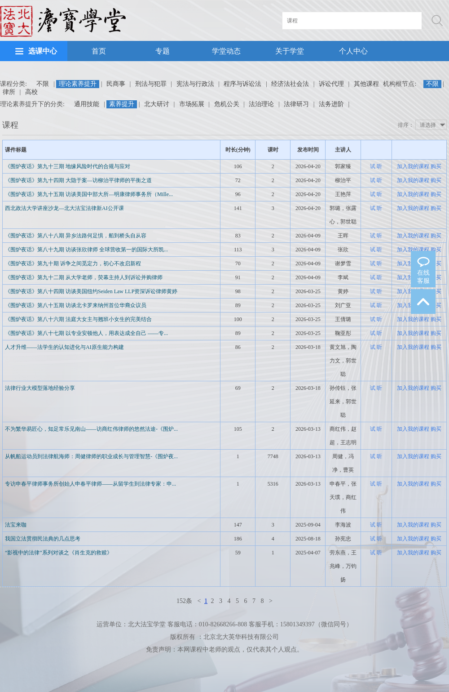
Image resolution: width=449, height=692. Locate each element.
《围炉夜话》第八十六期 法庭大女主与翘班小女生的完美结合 (78, 319)
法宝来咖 (15, 525)
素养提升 (121, 104)
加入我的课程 (413, 166)
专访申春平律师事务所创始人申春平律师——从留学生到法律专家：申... (90, 484)
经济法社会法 (290, 83)
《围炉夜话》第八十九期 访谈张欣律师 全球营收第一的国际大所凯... (86, 249)
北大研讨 (156, 104)
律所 (9, 92)
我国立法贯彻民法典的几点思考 (42, 539)
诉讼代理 (331, 83)
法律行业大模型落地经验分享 (40, 388)
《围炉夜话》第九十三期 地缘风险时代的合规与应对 (67, 166)
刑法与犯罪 (151, 83)
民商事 (115, 83)
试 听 (376, 166)
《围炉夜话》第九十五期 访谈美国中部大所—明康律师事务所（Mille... (89, 194)
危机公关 (226, 104)
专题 (162, 51)
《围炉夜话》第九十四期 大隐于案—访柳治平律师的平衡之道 (78, 180)
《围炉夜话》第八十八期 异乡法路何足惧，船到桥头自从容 (75, 235)
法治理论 (261, 104)
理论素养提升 (78, 83)
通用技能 (86, 104)
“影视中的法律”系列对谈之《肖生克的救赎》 (58, 552)
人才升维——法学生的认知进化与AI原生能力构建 (64, 347)
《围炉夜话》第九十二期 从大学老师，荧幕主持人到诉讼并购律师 (84, 277)
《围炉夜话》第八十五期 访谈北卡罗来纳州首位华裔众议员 (75, 305)
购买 (436, 166)
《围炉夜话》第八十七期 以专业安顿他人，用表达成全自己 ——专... (86, 333)
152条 (184, 601)
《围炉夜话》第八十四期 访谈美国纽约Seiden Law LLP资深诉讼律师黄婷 (91, 291)
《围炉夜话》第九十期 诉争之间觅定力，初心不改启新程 (73, 263)
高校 (31, 92)
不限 (42, 83)
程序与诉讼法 (242, 83)
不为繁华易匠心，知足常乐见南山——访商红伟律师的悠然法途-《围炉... (91, 429)
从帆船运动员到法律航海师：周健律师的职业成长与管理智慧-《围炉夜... (91, 456)
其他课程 (366, 83)
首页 (99, 51)
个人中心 (353, 51)
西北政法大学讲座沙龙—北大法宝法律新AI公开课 (64, 208)
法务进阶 (331, 104)
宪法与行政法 (195, 83)
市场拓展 (191, 104)
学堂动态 (226, 51)
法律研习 (296, 104)
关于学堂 (289, 51)
